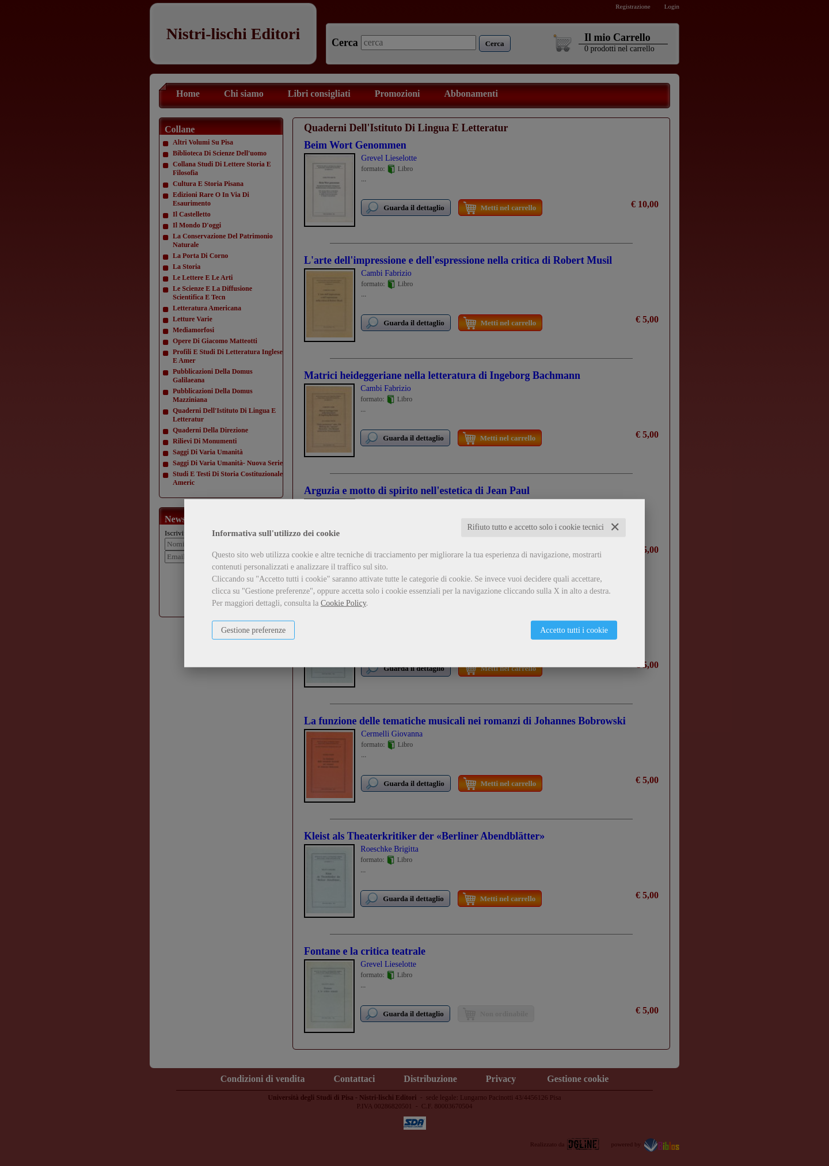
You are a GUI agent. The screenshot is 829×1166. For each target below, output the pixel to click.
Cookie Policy (343, 603)
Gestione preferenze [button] (253, 630)
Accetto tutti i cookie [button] (574, 630)
